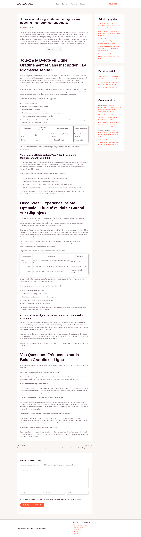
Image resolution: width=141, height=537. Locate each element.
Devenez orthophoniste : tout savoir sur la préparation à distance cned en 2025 (109, 116)
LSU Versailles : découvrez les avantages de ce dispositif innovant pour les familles (108, 41)
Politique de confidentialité (25, 528)
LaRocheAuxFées (25, 4)
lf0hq (100, 114)
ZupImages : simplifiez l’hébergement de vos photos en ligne (109, 56)
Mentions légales (41, 528)
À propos (73, 4)
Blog (58, 4)
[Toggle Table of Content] (58, 49)
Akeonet (75, 531)
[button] (115, 4)
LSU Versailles (77, 529)
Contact (81, 4)
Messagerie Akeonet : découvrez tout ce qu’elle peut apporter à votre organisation (109, 48)
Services (65, 4)
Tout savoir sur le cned (80, 525)
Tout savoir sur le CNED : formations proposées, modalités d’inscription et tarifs (109, 26)
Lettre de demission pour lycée (108, 87)
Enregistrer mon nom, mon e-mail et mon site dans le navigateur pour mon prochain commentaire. (52, 499)
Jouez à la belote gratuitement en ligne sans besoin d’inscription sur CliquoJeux (109, 33)
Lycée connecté (78, 527)
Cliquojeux (76, 533)
